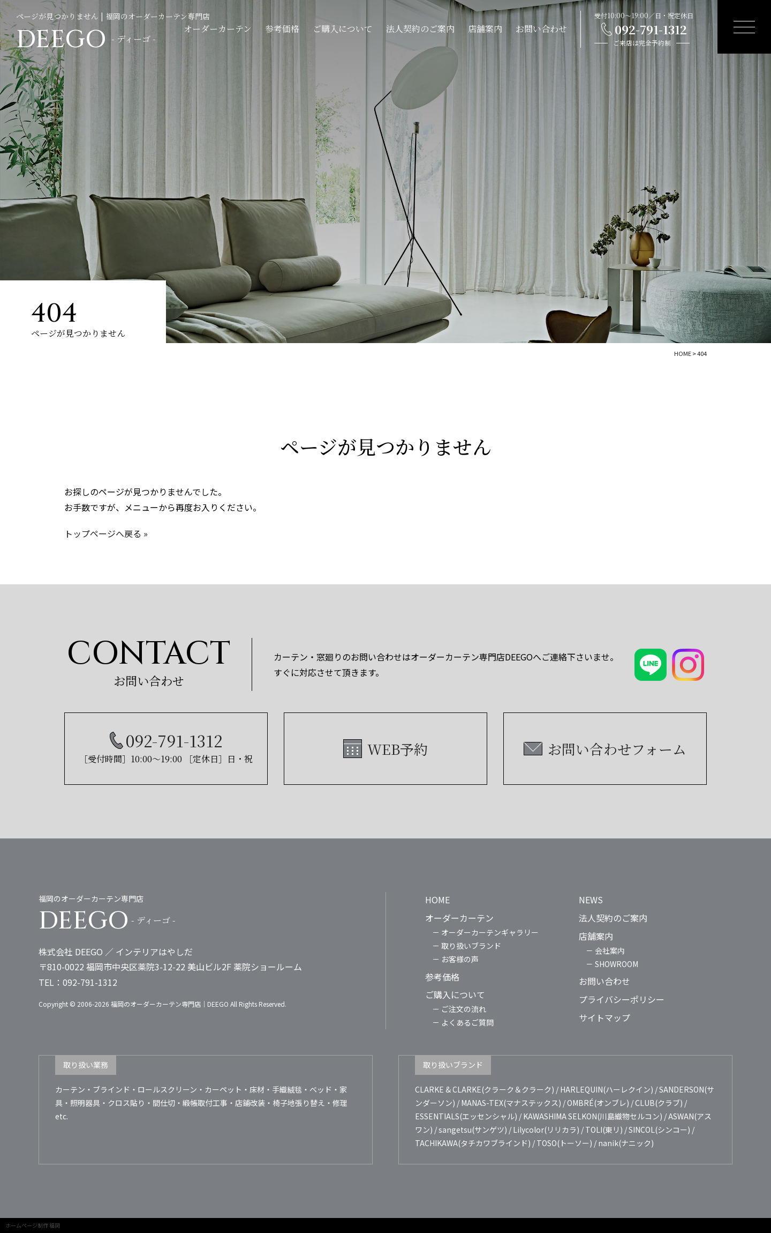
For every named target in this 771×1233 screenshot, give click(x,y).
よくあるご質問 (467, 1022)
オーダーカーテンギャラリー (490, 932)
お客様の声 (460, 959)
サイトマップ (604, 1017)
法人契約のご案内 (420, 29)
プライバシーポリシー (621, 999)
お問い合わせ (541, 29)
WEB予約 (397, 749)
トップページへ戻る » (106, 533)
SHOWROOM (616, 964)
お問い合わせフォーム (617, 749)
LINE (756, 678)
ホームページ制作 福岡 (32, 1225)
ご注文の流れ (463, 1009)
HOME (437, 899)
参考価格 (282, 29)
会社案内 (610, 950)
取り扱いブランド (471, 945)
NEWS (591, 899)
